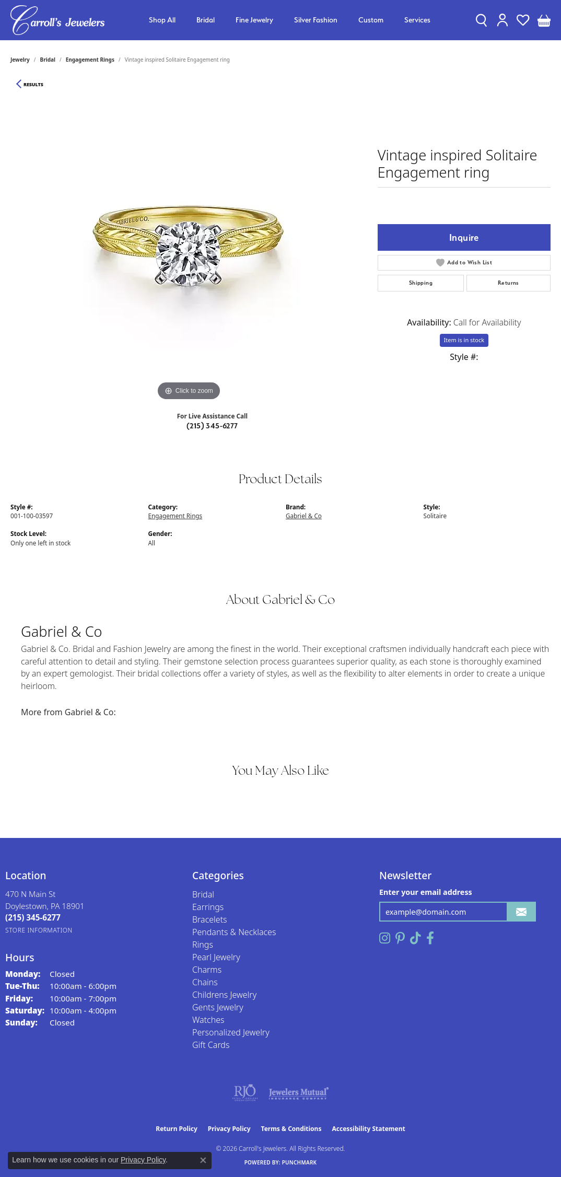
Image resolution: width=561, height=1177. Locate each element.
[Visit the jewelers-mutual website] (298, 1093)
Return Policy (176, 1128)
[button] (481, 19)
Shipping (421, 282)
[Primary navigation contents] (289, 20)
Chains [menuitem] (205, 982)
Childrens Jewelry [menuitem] (224, 994)
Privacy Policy (229, 1128)
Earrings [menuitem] (208, 907)
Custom (370, 19)
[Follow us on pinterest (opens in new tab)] (400, 938)
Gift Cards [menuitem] (210, 1045)
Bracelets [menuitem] (209, 919)
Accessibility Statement (368, 1128)
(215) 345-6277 (212, 425)
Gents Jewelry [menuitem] (217, 1007)
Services (417, 19)
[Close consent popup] (203, 1160)
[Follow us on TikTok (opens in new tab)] (415, 938)
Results (33, 84)
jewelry (20, 59)
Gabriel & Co (304, 515)
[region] (188, 246)
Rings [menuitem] (202, 944)
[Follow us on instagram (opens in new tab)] (384, 938)
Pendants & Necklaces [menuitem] (234, 932)
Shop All (162, 19)
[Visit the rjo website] (245, 1093)
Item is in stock (464, 340)
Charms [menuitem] (206, 969)
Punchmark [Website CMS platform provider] (299, 1162)
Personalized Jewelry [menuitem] (231, 1032)
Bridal (205, 19)
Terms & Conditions (291, 1128)
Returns (508, 282)
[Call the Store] (33, 917)
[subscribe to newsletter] (521, 912)
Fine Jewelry (254, 19)
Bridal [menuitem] (203, 894)
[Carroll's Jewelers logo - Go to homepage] (57, 20)
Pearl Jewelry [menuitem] (216, 957)
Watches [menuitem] (208, 1019)
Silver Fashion (315, 19)
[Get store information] (39, 930)
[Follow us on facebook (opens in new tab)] (430, 938)
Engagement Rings (90, 59)
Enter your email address (425, 892)
